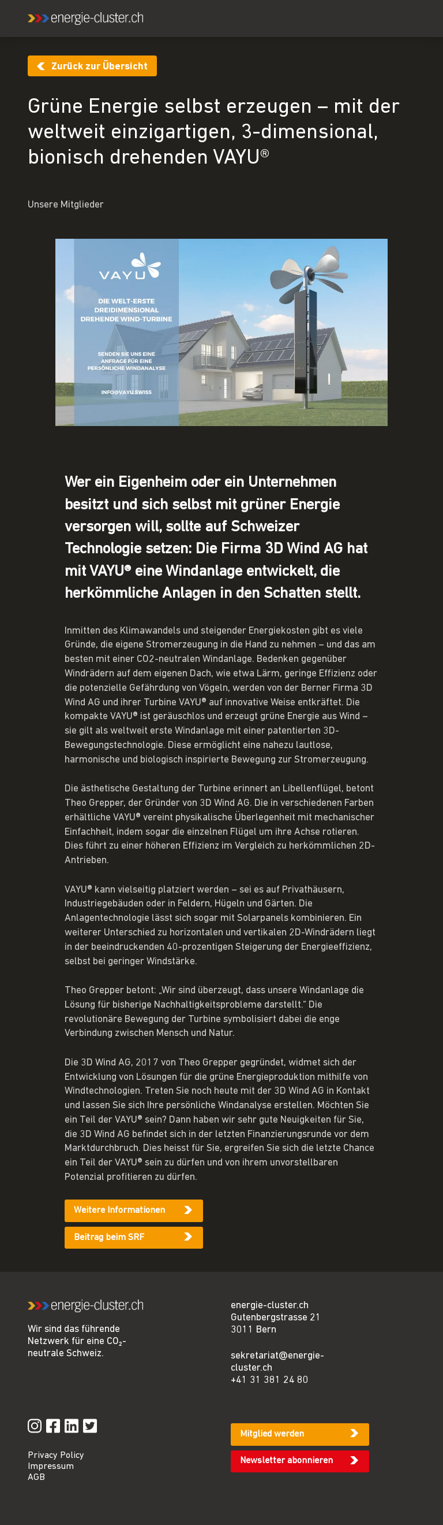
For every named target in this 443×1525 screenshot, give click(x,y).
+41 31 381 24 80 (270, 1380)
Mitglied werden (272, 1434)
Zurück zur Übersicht (99, 67)
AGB (36, 1477)
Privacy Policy (56, 1455)
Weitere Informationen (119, 1210)
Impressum (51, 1466)
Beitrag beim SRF (109, 1237)
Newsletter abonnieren (286, 1460)
